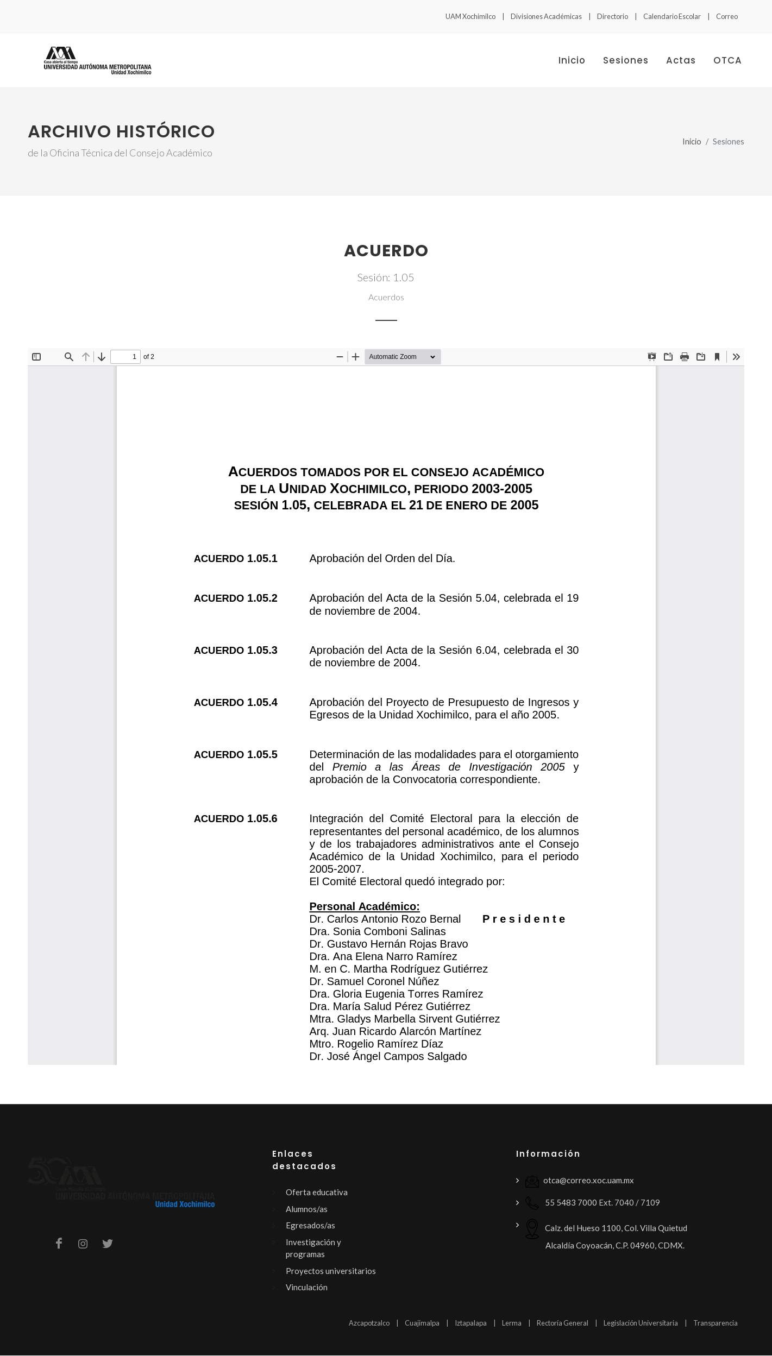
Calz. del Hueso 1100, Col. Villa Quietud (606, 1234)
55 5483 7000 (561, 1203)
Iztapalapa (471, 1323)
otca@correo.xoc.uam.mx (579, 1181)
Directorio (612, 16)
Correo (727, 16)
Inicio (691, 141)
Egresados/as (310, 1225)
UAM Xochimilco (470, 16)
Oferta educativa (317, 1192)
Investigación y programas (313, 1248)
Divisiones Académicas (546, 16)
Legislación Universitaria (641, 1323)
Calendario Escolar (672, 16)
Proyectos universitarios (331, 1271)
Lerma (512, 1323)
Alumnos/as (307, 1209)
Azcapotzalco (369, 1323)
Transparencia (715, 1323)
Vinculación (307, 1287)
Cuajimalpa (422, 1323)
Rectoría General (562, 1323)
